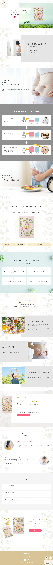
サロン (24, 556)
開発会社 (32, 556)
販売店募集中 (50, 558)
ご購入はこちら (23, 414)
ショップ (28, 556)
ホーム (20, 556)
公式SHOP (46, 558)
